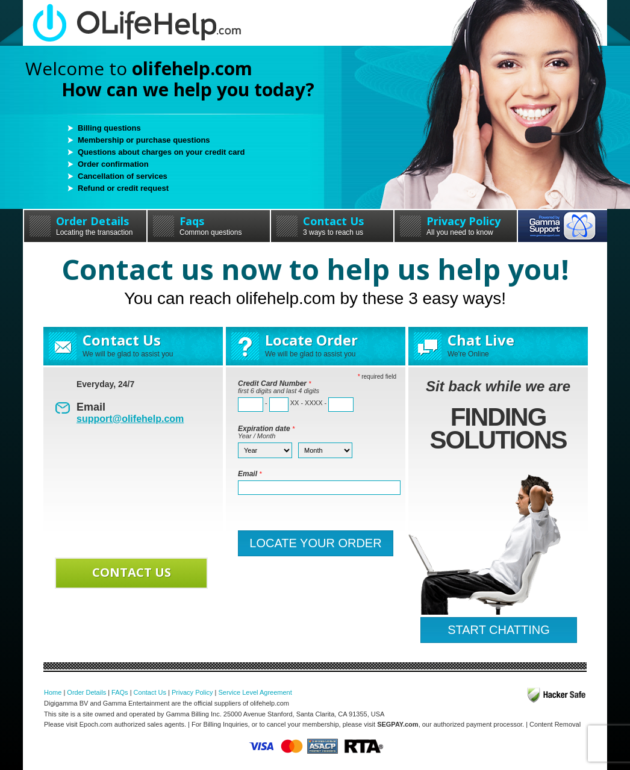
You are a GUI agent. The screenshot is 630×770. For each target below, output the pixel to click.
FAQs (119, 692)
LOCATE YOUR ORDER (315, 543)
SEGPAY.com (397, 724)
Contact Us (332, 225)
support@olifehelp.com (130, 419)
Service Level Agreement (255, 692)
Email (250, 474)
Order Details (85, 225)
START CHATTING (499, 629)
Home (52, 692)
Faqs (209, 225)
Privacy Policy (456, 225)
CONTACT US (131, 572)
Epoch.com (96, 724)
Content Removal (555, 724)
